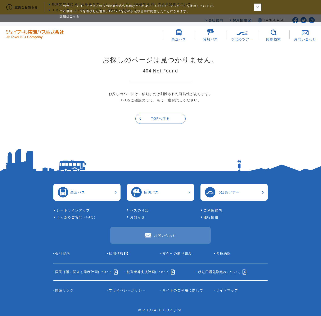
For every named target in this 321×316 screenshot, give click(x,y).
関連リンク (64, 290)
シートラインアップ (73, 210)
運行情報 (211, 217)
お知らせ (137, 217)
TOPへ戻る (160, 118)
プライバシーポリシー (127, 290)
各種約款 (223, 253)
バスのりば (139, 210)
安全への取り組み (177, 253)
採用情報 (118, 253)
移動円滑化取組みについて (222, 271)
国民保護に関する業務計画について (86, 271)
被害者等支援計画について (151, 271)
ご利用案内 (213, 210)
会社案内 (62, 253)
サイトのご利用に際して (182, 290)
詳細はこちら (70, 16)
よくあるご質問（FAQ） (76, 217)
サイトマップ (227, 290)
